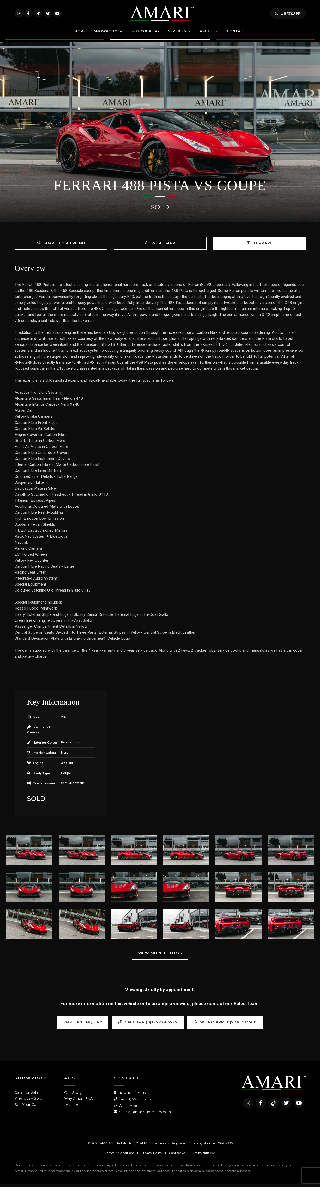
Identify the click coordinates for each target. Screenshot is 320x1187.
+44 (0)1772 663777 (133, 1102)
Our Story (73, 1095)
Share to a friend (61, 246)
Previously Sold (29, 1101)
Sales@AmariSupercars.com (142, 1114)
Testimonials (75, 1108)
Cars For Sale (27, 1095)
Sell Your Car (26, 1107)
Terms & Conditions (119, 1156)
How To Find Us (130, 1095)
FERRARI (259, 246)
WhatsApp (287, 15)
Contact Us (177, 1156)
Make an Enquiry (82, 1025)
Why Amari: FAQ (78, 1102)
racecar (209, 1156)
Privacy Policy (151, 1156)
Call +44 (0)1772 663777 (148, 1025)
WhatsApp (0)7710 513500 (225, 1025)
